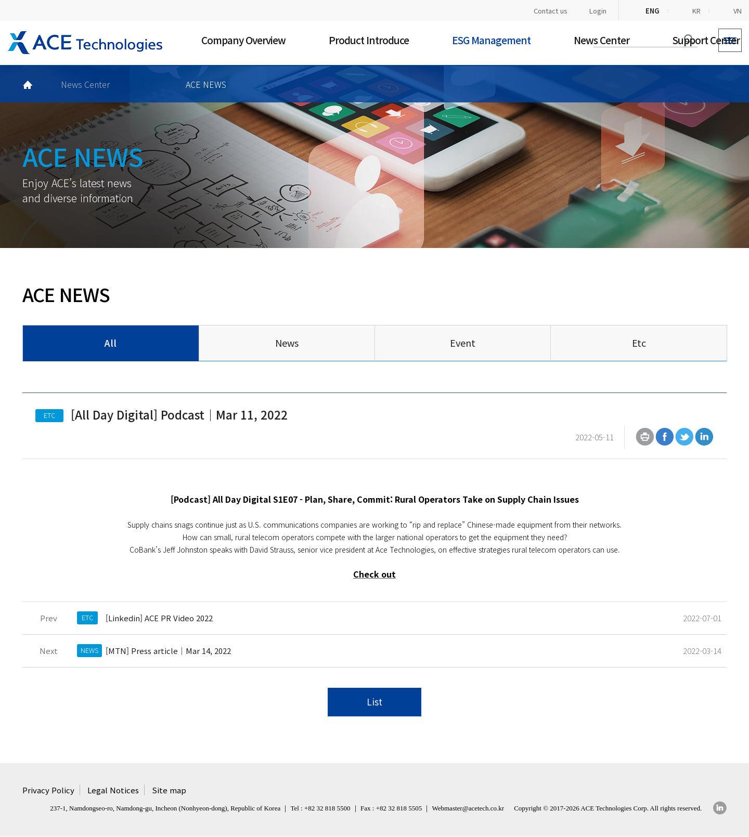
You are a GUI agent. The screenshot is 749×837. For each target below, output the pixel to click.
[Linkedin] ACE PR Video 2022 (159, 618)
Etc (639, 342)
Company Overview (243, 40)
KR (696, 11)
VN (737, 11)
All (111, 342)
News (287, 342)
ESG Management (491, 40)
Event (462, 342)
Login (597, 11)
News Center (601, 40)
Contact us (550, 11)
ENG (652, 11)
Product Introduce (369, 40)
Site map (169, 791)
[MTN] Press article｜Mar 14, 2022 (168, 651)
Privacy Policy (48, 791)
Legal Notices (113, 791)
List (374, 703)
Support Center (706, 40)
